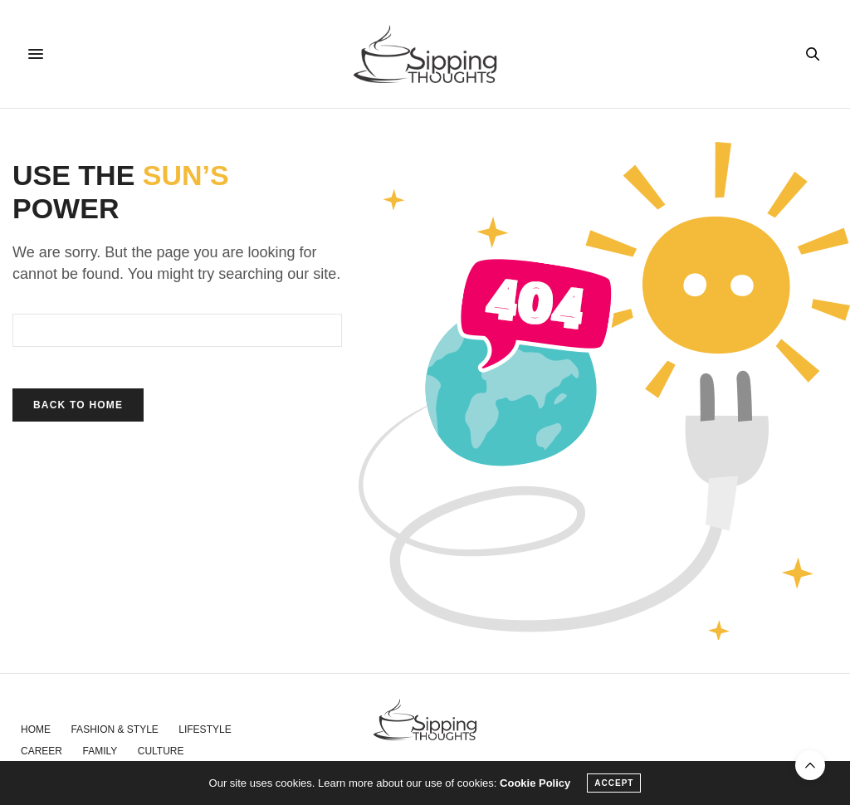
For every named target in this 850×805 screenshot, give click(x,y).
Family (99, 751)
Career (41, 751)
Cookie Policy (535, 783)
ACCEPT (613, 783)
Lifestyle (204, 729)
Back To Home (78, 405)
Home (36, 729)
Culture (161, 751)
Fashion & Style (114, 729)
